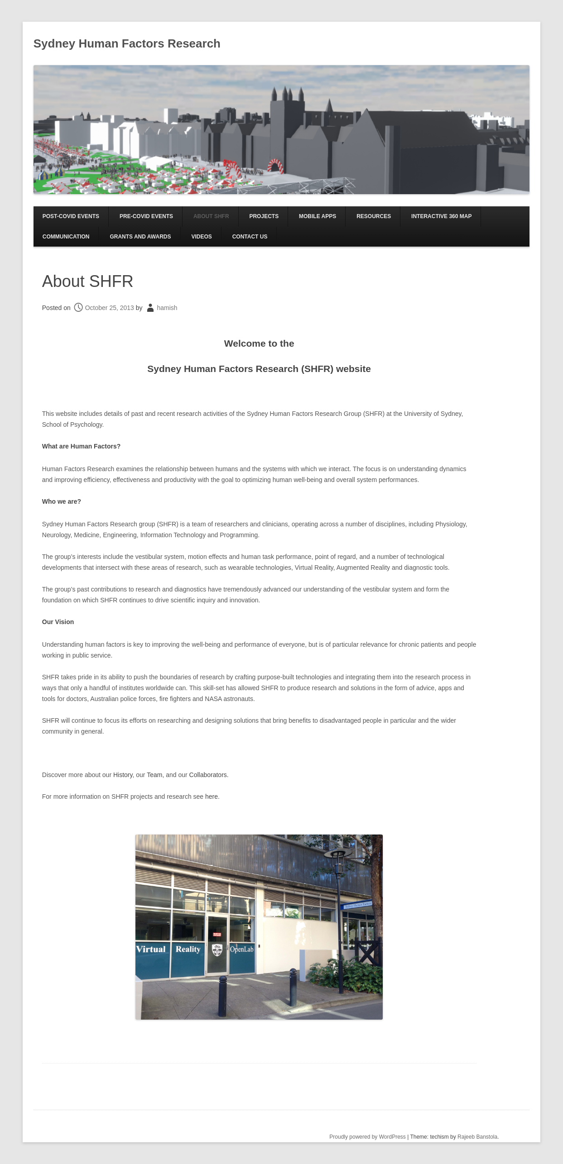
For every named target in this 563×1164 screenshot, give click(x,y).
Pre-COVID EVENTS (146, 216)
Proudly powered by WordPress (367, 1137)
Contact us (250, 237)
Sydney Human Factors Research (127, 43)
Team (154, 774)
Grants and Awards (140, 237)
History (123, 774)
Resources (373, 216)
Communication (66, 237)
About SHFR (211, 216)
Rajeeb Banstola (477, 1137)
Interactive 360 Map (441, 216)
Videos (201, 237)
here (211, 796)
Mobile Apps (317, 216)
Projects (264, 216)
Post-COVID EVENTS (71, 216)
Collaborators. (209, 774)
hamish (167, 307)
